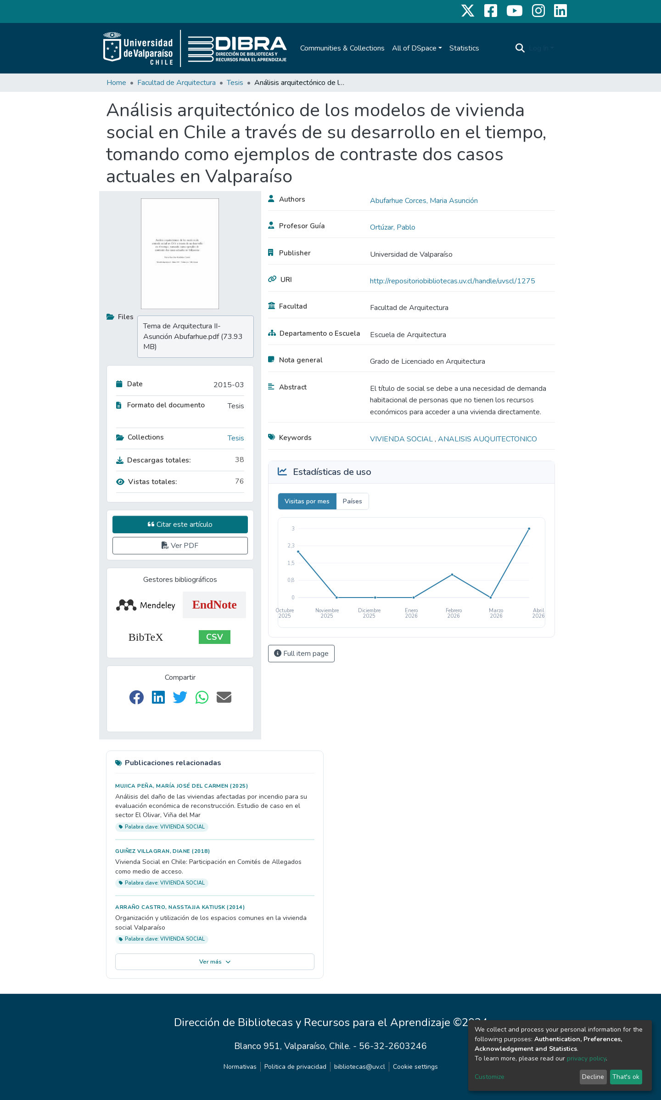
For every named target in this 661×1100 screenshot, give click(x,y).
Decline (593, 1076)
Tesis (235, 83)
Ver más (215, 962)
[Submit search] (520, 48)
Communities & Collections (342, 48)
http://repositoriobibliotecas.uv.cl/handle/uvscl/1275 (452, 281)
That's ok (625, 1076)
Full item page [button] (301, 654)
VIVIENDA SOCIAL (402, 439)
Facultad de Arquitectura (176, 83)
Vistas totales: (146, 482)
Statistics (464, 48)
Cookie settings (415, 1066)
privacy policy (586, 1058)
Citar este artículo (180, 524)
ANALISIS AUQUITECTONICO (487, 439)
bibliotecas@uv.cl (359, 1066)
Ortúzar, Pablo (392, 227)
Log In (539, 48)
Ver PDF (180, 546)
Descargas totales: (153, 460)
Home (116, 83)
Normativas (240, 1066)
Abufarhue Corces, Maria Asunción (424, 201)
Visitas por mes (307, 501)
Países (352, 501)
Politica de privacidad (295, 1066)
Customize (489, 1076)
